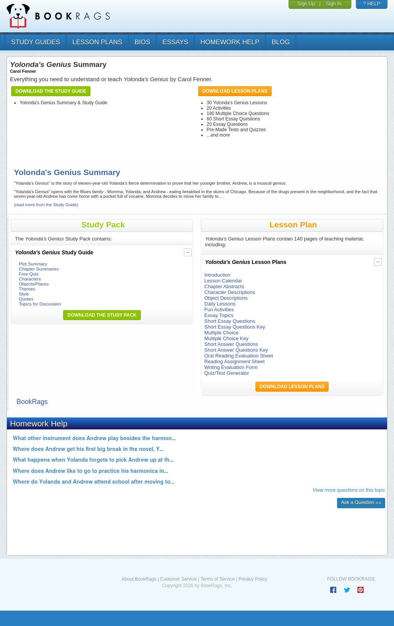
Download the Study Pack (102, 315)
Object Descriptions (226, 298)
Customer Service (178, 579)
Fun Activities (219, 309)
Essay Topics (219, 315)
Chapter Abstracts (224, 286)
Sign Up (306, 4)
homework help (229, 42)
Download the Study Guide (50, 91)
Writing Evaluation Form (230, 367)
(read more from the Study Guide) (46, 204)
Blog (281, 42)
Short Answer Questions (231, 344)
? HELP (372, 4)
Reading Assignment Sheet (234, 361)
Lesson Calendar (223, 281)
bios (142, 42)
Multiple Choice (221, 333)
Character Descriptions (229, 292)
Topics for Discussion (40, 303)
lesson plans (97, 42)
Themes (27, 288)
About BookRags (139, 579)
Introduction (217, 275)
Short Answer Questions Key (236, 350)
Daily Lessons (219, 304)
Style (24, 293)
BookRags (32, 402)
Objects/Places (34, 283)
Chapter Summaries (39, 268)
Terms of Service (217, 579)
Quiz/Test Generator (226, 373)
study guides (35, 42)
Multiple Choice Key (226, 338)
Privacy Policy (253, 579)
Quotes (26, 298)
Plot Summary (33, 263)
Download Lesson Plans (234, 91)
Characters (30, 278)
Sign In (333, 4)
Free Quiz (28, 273)
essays (175, 42)
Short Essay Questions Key (234, 327)
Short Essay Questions (229, 321)
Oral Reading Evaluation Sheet (238, 356)
